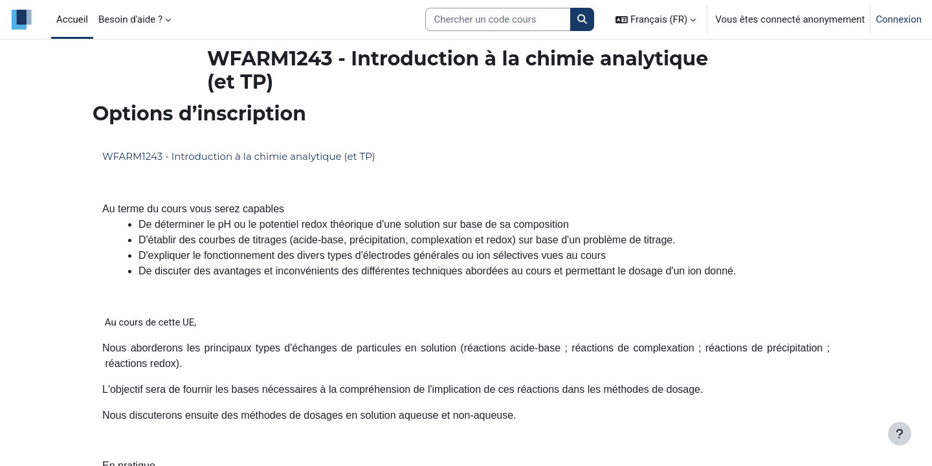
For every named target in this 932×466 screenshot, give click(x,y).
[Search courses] (498, 20)
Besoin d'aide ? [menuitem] (130, 19)
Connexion (899, 19)
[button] (655, 19)
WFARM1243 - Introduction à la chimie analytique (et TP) (238, 156)
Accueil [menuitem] (72, 19)
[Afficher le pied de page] (899, 433)
